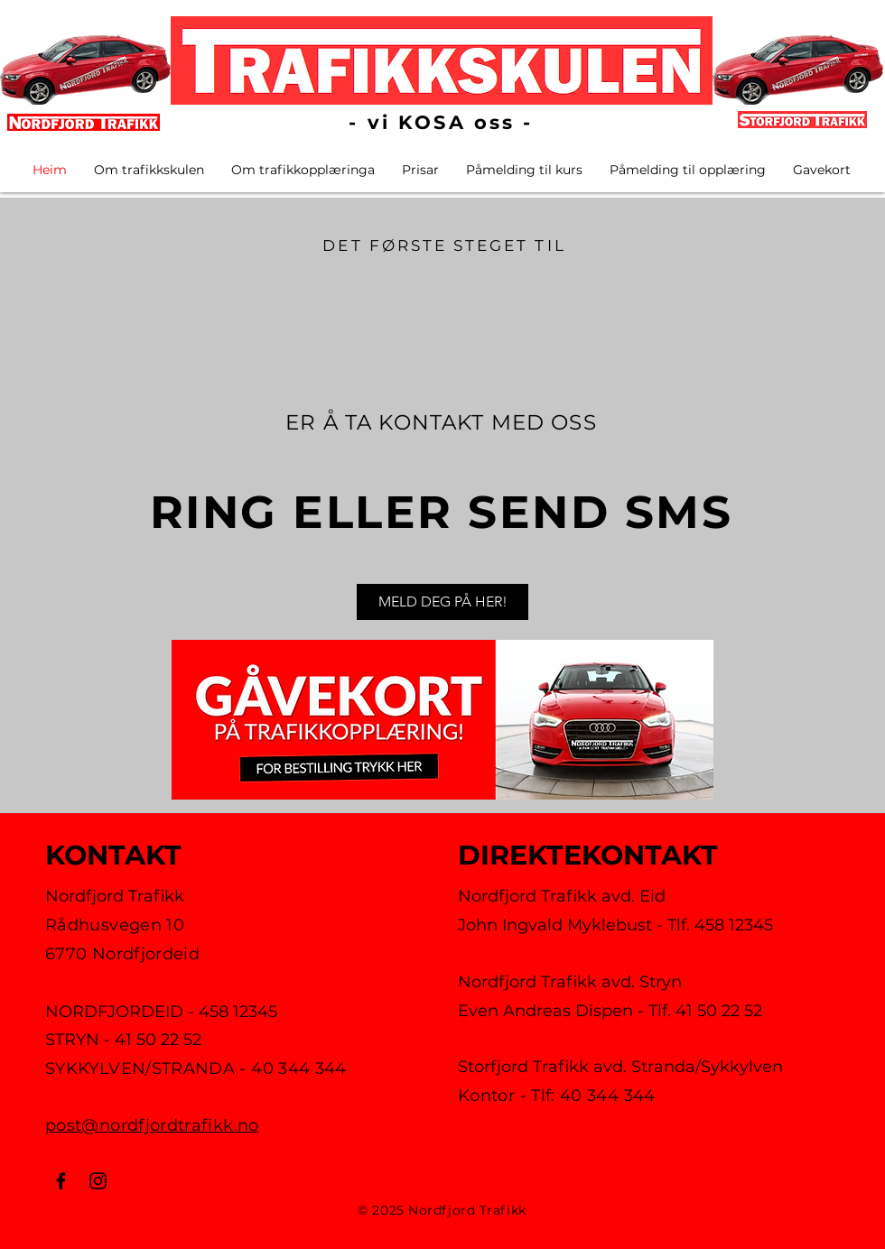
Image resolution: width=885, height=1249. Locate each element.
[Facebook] (61, 1181)
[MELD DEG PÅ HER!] (442, 602)
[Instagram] (98, 1181)
